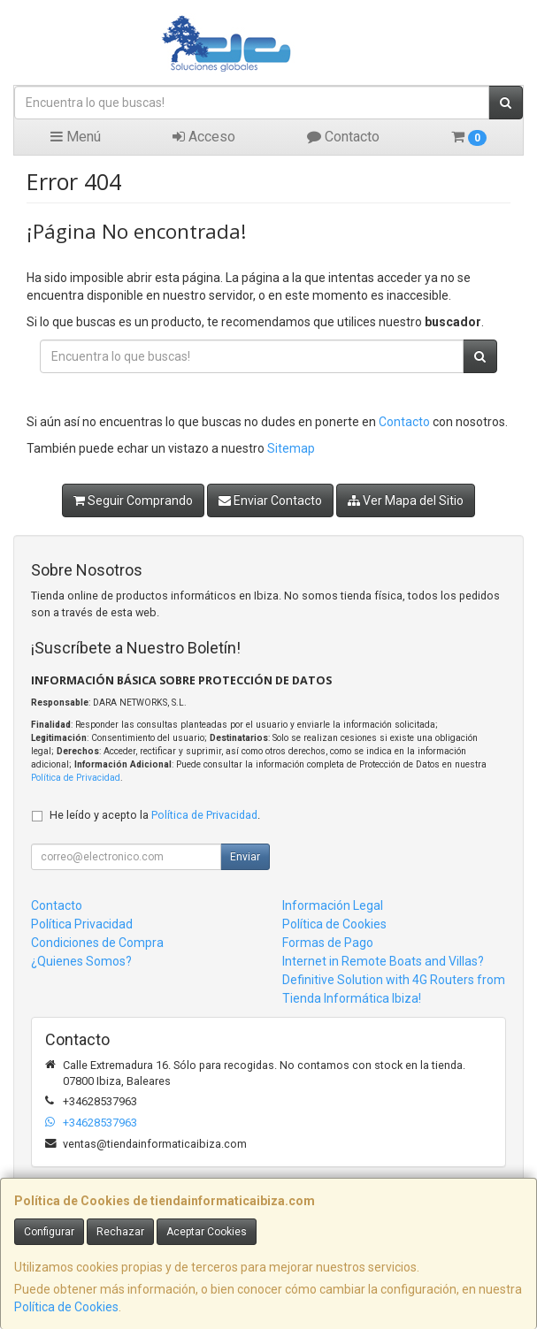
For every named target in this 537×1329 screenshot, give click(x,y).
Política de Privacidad (75, 778)
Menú (75, 136)
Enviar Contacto (270, 500)
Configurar (49, 1232)
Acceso (204, 136)
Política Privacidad (82, 924)
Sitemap (291, 448)
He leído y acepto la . (155, 814)
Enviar (245, 857)
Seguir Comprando (133, 500)
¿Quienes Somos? (81, 961)
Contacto (343, 136)
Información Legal (332, 905)
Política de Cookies (66, 1307)
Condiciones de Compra (97, 943)
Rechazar (120, 1232)
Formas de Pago (327, 943)
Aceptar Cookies (206, 1232)
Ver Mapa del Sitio (406, 500)
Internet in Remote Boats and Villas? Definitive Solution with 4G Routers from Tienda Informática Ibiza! (393, 979)
